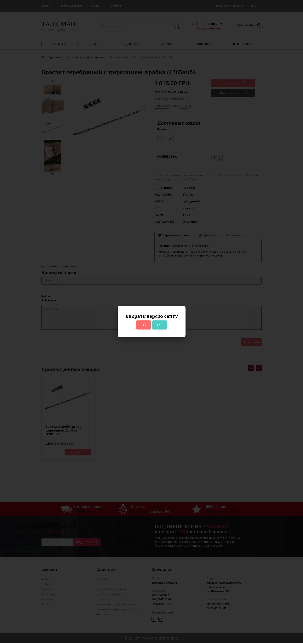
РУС (143, 325)
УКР (160, 325)
